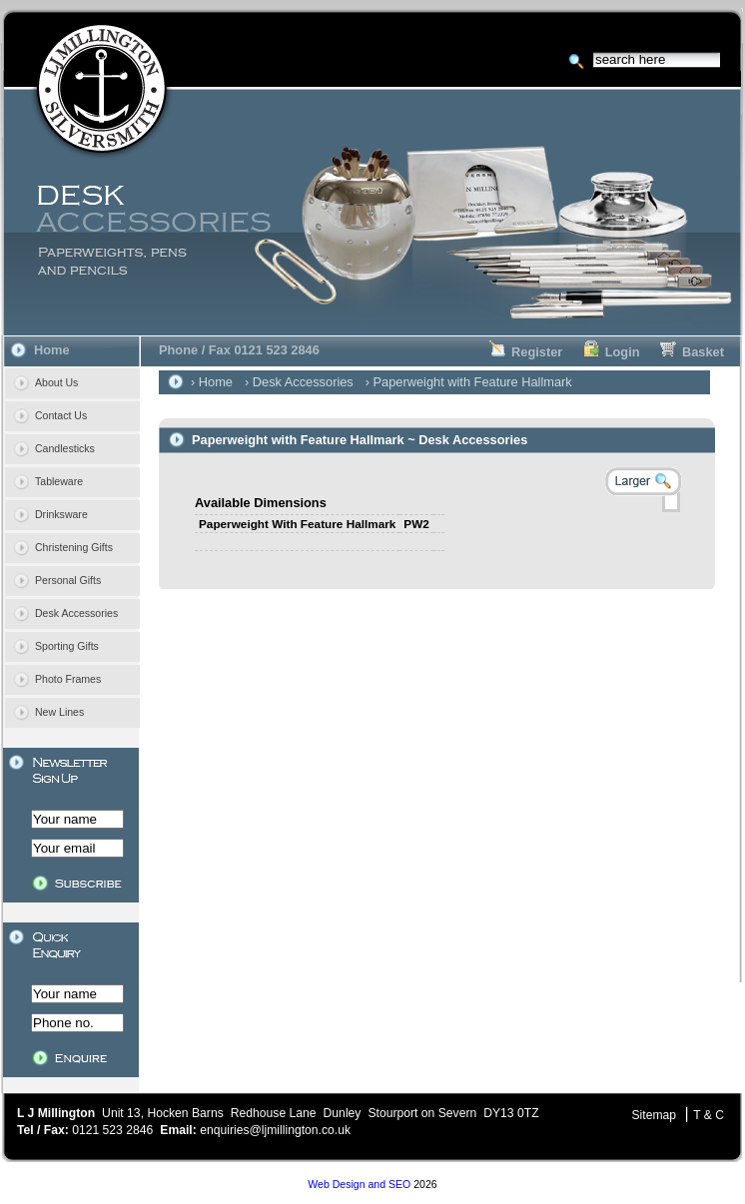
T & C (708, 1115)
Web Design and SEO (359, 1184)
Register (525, 351)
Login (611, 351)
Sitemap (653, 1115)
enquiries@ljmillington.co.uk (275, 1130)
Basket (692, 351)
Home (52, 349)
